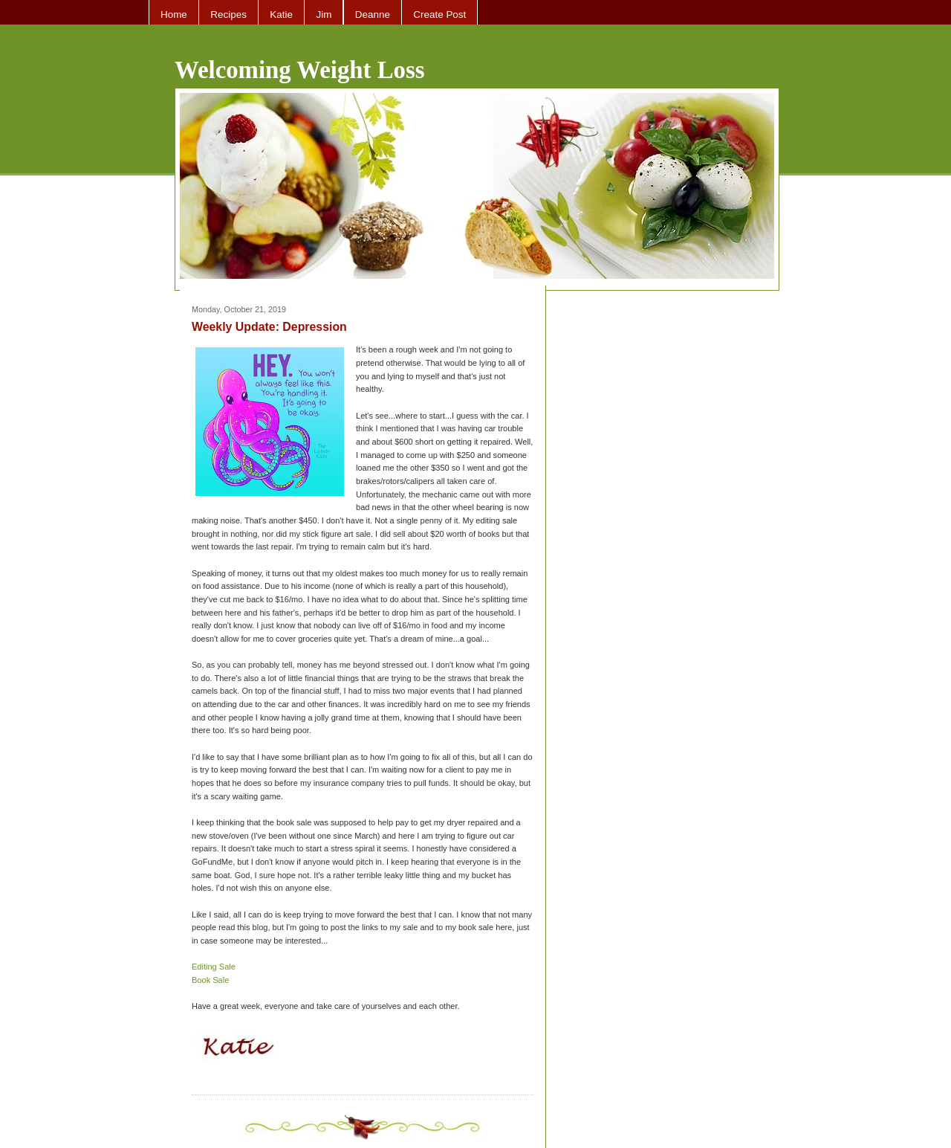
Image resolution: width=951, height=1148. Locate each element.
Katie (281, 14)
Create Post (439, 14)
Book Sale (210, 980)
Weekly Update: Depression (269, 326)
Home (173, 14)
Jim (323, 14)
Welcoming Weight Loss (300, 70)
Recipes (228, 14)
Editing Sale (214, 966)
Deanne (372, 14)
